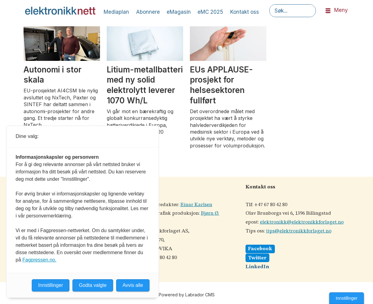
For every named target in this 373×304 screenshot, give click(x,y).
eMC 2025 (210, 12)
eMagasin (179, 12)
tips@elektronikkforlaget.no (298, 231)
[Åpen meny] (328, 11)
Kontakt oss (244, 12)
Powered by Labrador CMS (187, 294)
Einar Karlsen (196, 204)
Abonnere (148, 12)
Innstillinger (346, 298)
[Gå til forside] (60, 10)
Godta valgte (93, 285)
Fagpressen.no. (39, 259)
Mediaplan (116, 12)
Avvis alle (133, 285)
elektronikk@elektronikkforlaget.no (302, 222)
